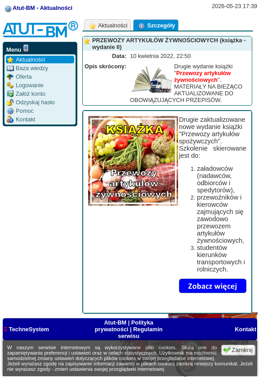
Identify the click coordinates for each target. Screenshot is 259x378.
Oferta (19, 76)
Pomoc (20, 110)
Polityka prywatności (124, 326)
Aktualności (26, 59)
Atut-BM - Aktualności (42, 7)
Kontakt (21, 119)
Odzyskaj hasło (31, 102)
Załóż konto (26, 93)
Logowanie (25, 85)
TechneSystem (26, 329)
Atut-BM (116, 322)
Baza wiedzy (27, 68)
